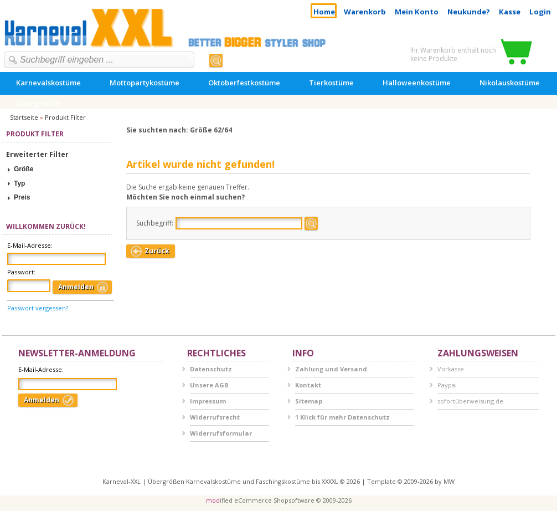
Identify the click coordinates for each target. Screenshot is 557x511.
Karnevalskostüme (48, 83)
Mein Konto (417, 12)
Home (324, 12)
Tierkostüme (331, 83)
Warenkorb (365, 12)
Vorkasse (450, 369)
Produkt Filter (65, 117)
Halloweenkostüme (417, 83)
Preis (22, 197)
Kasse (509, 12)
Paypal (447, 385)
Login (540, 12)
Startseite (24, 117)
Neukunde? (468, 12)
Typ (19, 183)
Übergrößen (38, 103)
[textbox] (101, 60)
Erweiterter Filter (37, 154)
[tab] (57, 169)
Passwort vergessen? (37, 308)
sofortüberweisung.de (470, 401)
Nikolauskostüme (509, 83)
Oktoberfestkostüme (244, 83)
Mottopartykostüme (144, 83)
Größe (23, 169)
